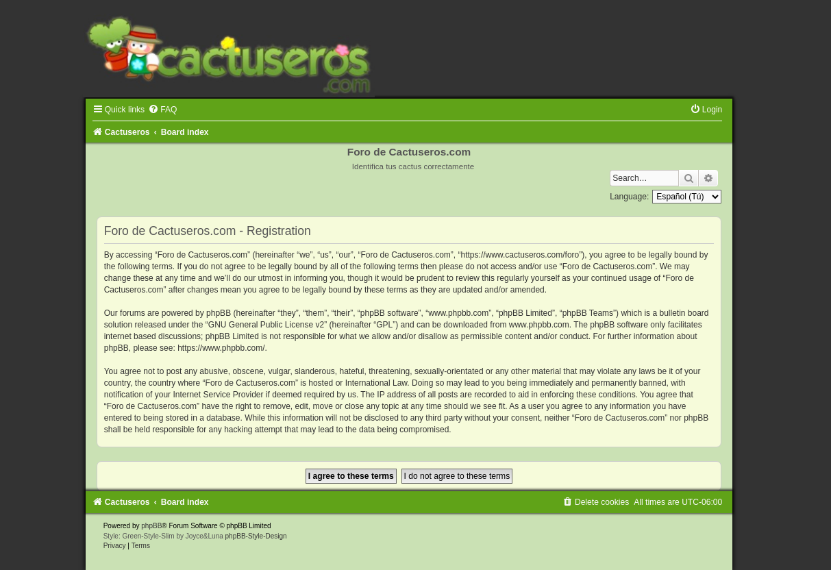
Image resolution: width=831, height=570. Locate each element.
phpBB (151, 526)
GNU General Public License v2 (266, 325)
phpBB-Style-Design (256, 536)
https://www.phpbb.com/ (220, 348)
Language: (629, 196)
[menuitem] (162, 109)
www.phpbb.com (539, 325)
